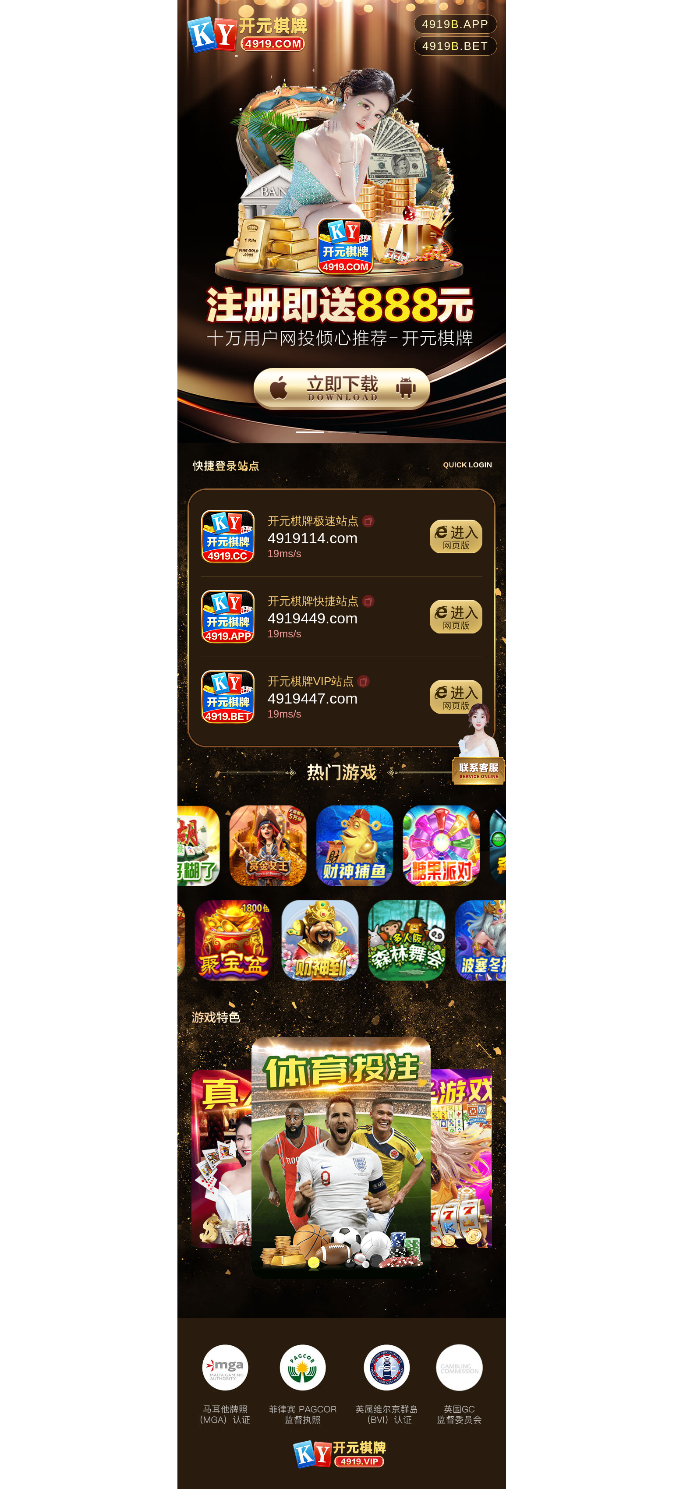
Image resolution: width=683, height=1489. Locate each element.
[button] (310, 432)
